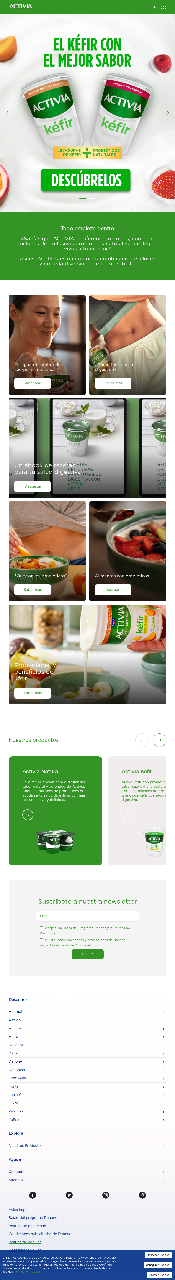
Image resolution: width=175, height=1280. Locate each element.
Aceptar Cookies (159, 1275)
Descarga (33, 486)
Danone (15, 1061)
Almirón (15, 1028)
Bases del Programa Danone (84, 928)
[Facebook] (32, 1195)
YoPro (14, 1120)
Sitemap (16, 1180)
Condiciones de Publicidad (70, 945)
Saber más (33, 383)
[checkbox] (41, 927)
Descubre (113, 589)
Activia (15, 1020)
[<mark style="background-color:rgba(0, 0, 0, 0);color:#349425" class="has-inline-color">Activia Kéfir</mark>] (126, 814)
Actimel (15, 1011)
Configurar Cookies (157, 1265)
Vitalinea (16, 1111)
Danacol (16, 1045)
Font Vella (17, 1078)
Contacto (17, 1172)
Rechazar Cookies (158, 1255)
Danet (14, 1053)
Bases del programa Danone (33, 1218)
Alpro (13, 1037)
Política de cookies (25, 1242)
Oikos (13, 1103)
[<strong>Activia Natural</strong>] (27, 814)
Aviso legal (18, 1210)
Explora (16, 1133)
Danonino (17, 1070)
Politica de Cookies (27, 1271)
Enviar (87, 954)
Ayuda (15, 1160)
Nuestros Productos (25, 1145)
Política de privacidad (27, 1226)
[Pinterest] (142, 1195)
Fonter (14, 1086)
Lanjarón (16, 1094)
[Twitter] (69, 1195)
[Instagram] (105, 1195)
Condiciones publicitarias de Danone (40, 1234)
